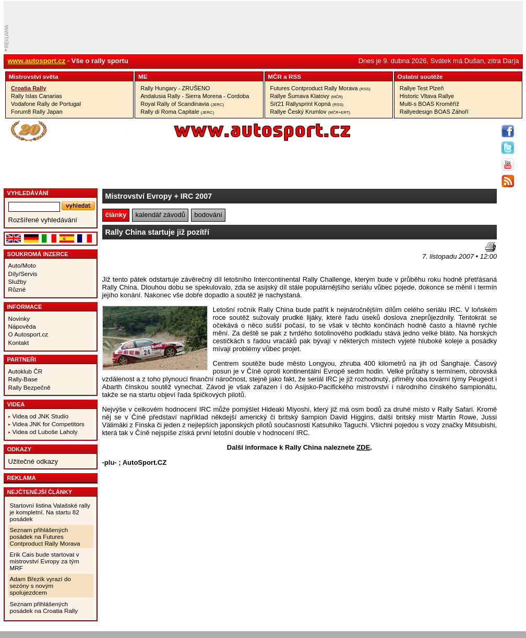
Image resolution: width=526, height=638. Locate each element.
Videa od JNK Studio (41, 416)
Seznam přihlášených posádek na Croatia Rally (44, 607)
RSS (295, 76)
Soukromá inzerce (37, 254)
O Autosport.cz (28, 334)
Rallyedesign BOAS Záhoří (434, 112)
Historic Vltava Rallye (427, 96)
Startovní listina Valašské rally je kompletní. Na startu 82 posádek (50, 512)
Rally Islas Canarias (36, 96)
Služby (17, 281)
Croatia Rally (28, 88)
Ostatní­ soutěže (420, 76)
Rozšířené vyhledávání (42, 220)
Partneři (22, 359)
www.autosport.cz (37, 61)
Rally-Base (23, 379)
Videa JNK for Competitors (49, 423)
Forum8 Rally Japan (37, 112)
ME (143, 76)
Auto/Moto (22, 265)
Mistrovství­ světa (33, 76)
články (115, 215)
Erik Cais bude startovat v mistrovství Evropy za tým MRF (44, 561)
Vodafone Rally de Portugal (46, 104)
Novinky (19, 318)
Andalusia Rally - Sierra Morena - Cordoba (194, 96)
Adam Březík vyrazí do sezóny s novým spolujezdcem (40, 585)
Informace (24, 307)
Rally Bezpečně (29, 387)
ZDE (363, 447)
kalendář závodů (160, 215)
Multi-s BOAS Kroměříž (429, 104)
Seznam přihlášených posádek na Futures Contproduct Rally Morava (45, 536)
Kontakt (18, 342)
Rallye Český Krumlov (310, 112)
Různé (17, 289)
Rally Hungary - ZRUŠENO (175, 88)
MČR (275, 76)
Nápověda (22, 326)
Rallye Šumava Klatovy (306, 96)
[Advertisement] (163, 257)
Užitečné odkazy (33, 461)
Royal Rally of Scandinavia (182, 104)
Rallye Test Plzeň (422, 88)
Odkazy (19, 449)
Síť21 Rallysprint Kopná (307, 104)
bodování (208, 215)
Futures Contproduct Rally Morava (320, 88)
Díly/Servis (23, 273)
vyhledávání (28, 193)
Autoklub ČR (25, 371)
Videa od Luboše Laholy (45, 431)
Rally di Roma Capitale (177, 112)
